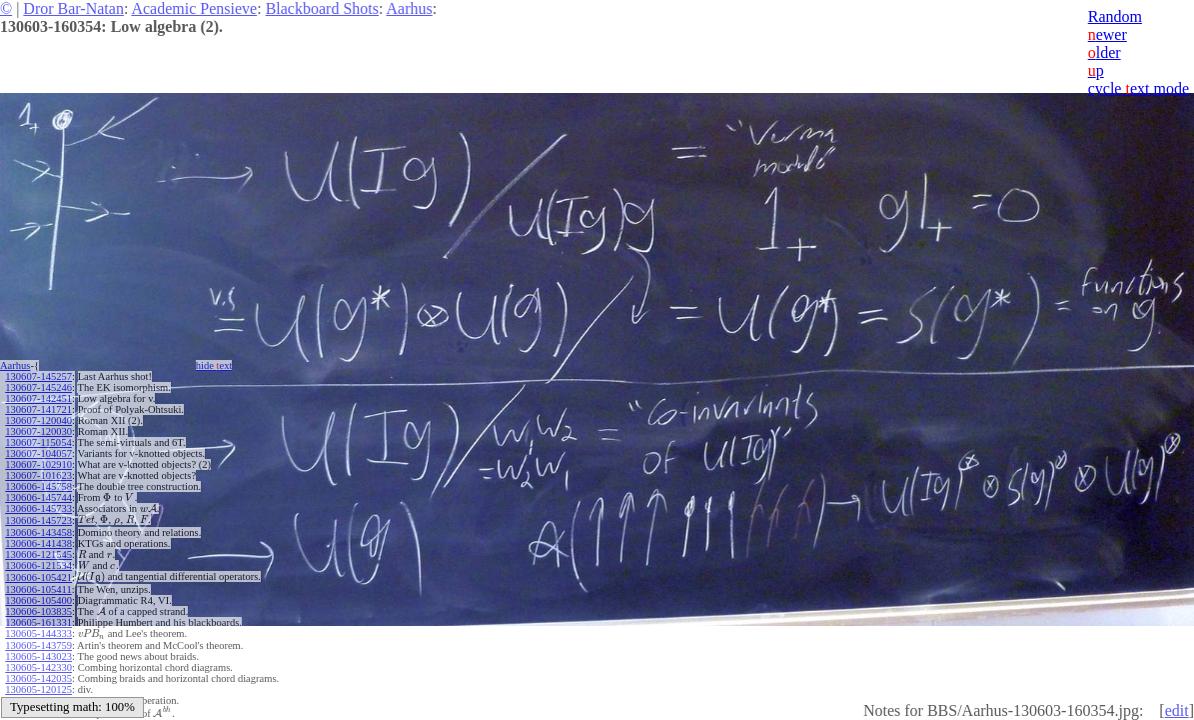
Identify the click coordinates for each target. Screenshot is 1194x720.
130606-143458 (38, 532)
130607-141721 (38, 409)
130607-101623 (38, 475)
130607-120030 (38, 431)
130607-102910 (38, 464)
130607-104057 (38, 453)
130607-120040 (38, 420)
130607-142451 (38, 398)
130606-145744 (38, 497)
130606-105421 (38, 577)
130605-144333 (38, 633)
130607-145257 (38, 376)
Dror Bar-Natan (73, 8)
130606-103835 (38, 611)
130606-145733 (38, 508)
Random (1115, 16)
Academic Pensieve (194, 8)
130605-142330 (38, 667)
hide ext (214, 365)
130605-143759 (38, 645)
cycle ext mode (1138, 88)
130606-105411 (38, 589)
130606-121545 (38, 554)
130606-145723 (38, 520)
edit (1177, 710)
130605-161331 (38, 622)
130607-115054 (38, 442)
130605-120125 (38, 689)
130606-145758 (38, 486)
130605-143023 (38, 656)
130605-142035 (38, 678)
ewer (1107, 34)
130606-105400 (38, 600)
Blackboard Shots (322, 8)
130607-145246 (38, 387)
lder (1104, 52)
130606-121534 (38, 565)
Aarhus (410, 8)
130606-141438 (38, 543)
